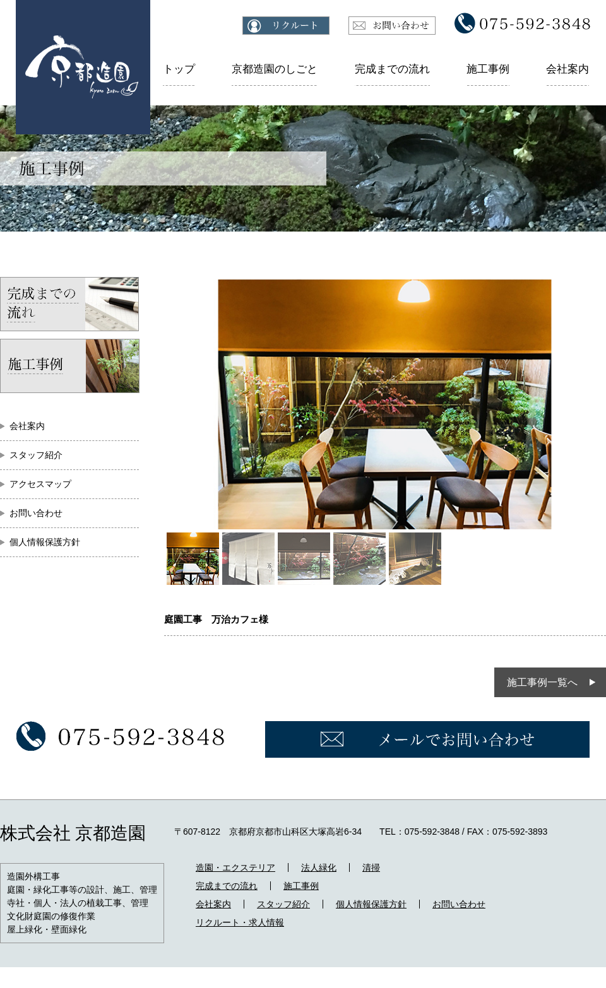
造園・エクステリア (235, 867)
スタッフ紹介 (35, 455)
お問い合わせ (35, 513)
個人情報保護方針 (44, 542)
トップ (179, 69)
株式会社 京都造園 (73, 833)
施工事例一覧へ (542, 682)
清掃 (371, 867)
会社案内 (567, 69)
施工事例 (487, 69)
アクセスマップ (40, 484)
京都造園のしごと (275, 69)
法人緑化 (318, 867)
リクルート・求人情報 (240, 922)
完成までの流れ (392, 69)
